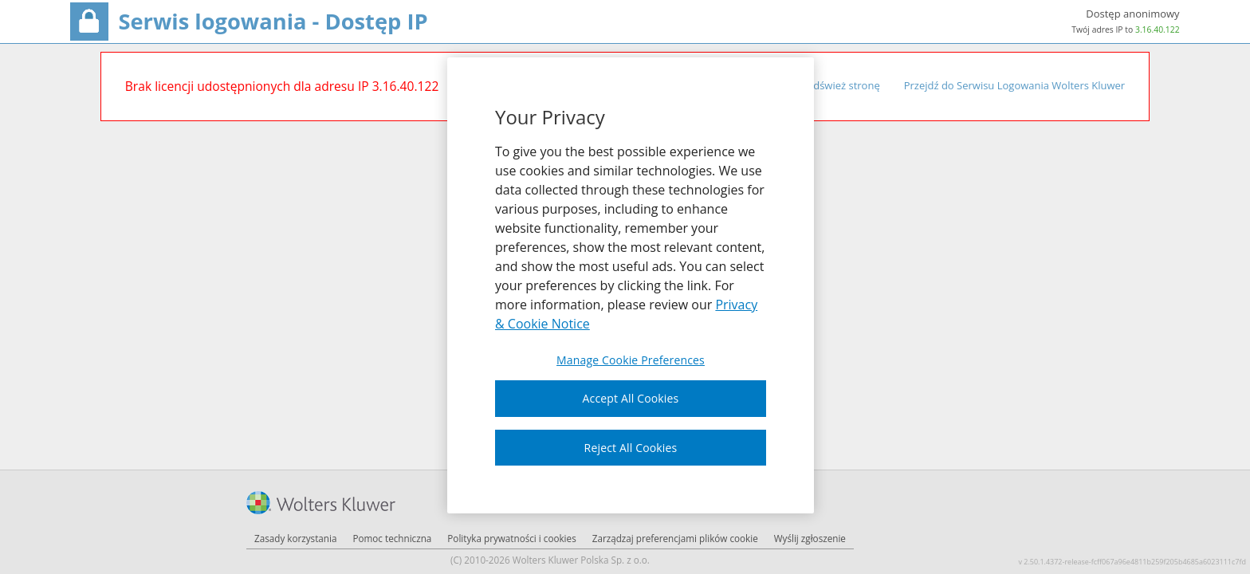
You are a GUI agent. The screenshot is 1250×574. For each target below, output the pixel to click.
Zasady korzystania (295, 538)
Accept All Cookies (631, 398)
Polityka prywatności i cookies (511, 538)
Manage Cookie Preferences (630, 360)
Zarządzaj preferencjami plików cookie (675, 538)
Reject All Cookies (631, 447)
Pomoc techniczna (391, 538)
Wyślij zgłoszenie (810, 538)
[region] (630, 285)
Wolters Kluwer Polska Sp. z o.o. (581, 559)
